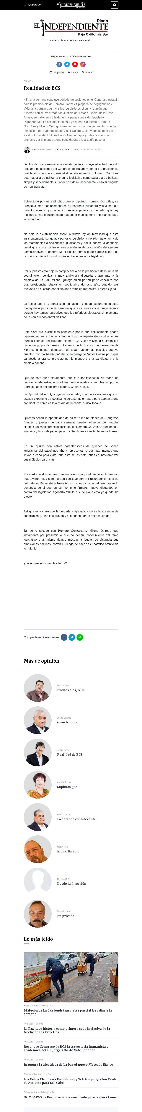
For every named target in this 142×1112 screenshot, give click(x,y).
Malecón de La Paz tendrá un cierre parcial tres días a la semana (68, 1012)
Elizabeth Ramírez (33, 1074)
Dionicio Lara (63, 911)
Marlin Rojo (62, 847)
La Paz (51, 1005)
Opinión (28, 81)
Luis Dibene (63, 685)
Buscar (87, 72)
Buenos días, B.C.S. (71, 690)
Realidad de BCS (69, 754)
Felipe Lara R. (64, 814)
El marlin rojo (68, 851)
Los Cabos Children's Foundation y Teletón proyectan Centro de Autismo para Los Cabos (71, 1081)
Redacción (29, 1023)
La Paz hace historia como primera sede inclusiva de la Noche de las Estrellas (67, 1030)
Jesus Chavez (64, 718)
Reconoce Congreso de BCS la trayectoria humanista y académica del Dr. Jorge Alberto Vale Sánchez (66, 1048)
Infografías (57, 72)
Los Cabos (49, 1074)
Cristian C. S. (63, 879)
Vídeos (73, 72)
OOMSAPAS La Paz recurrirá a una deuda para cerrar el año (70, 1097)
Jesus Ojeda (44, 149)
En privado (65, 916)
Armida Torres (64, 782)
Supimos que (67, 787)
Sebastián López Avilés (35, 1005)
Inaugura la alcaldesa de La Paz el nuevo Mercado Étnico (68, 1064)
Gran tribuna (67, 722)
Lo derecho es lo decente (76, 819)
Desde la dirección (71, 883)
